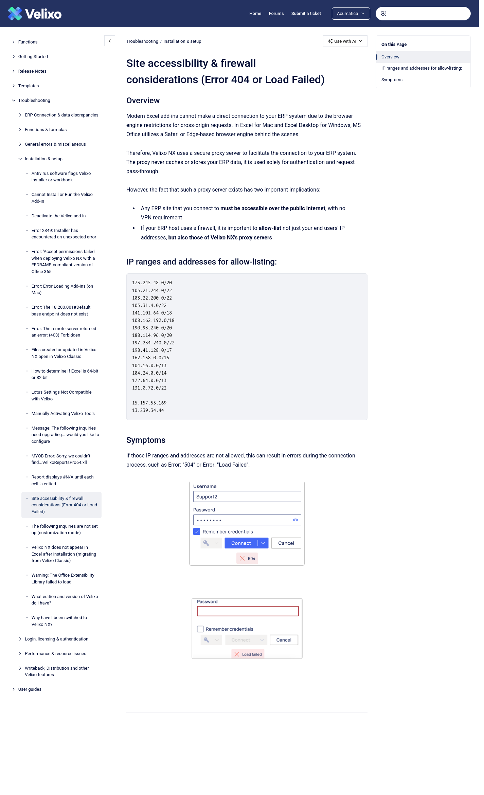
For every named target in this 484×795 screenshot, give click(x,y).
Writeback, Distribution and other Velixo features (57, 671)
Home (255, 13)
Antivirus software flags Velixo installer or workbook (61, 177)
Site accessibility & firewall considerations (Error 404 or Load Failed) (64, 505)
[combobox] (423, 13)
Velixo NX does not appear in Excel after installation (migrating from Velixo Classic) (64, 554)
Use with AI (345, 41)
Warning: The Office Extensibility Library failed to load (63, 578)
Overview (390, 56)
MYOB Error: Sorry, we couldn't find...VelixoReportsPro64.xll (61, 459)
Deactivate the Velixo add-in (59, 215)
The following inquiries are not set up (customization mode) (65, 530)
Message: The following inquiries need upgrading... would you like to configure (65, 435)
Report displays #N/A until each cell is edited (63, 480)
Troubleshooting (34, 100)
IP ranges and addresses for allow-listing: (421, 68)
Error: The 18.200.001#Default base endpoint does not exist (61, 311)
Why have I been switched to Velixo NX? (59, 621)
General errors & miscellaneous (55, 144)
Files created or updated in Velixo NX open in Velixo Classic (64, 353)
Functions (28, 41)
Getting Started (33, 56)
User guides (29, 689)
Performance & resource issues (55, 653)
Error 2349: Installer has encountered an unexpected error (64, 234)
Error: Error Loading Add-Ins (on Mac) (62, 289)
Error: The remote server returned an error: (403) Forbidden (64, 332)
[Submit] (383, 13)
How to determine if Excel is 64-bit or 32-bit (65, 374)
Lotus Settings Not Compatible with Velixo (62, 395)
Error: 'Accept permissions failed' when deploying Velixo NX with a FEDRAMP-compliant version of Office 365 (63, 261)
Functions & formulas (46, 129)
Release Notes (32, 71)
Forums (276, 13)
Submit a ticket (306, 13)
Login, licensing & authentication (56, 639)
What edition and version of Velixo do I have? (65, 600)
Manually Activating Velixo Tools (63, 413)
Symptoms (391, 79)
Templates (28, 85)
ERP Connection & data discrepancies (61, 115)
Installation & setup (43, 158)
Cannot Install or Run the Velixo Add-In (62, 198)
